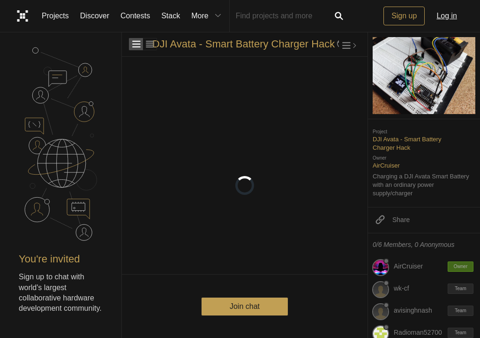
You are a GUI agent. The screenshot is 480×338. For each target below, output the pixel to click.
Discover (94, 16)
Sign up (404, 16)
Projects (55, 16)
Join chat (245, 306)
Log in (446, 16)
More (208, 16)
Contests (135, 16)
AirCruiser (386, 165)
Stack (170, 16)
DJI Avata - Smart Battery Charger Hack (243, 44)
